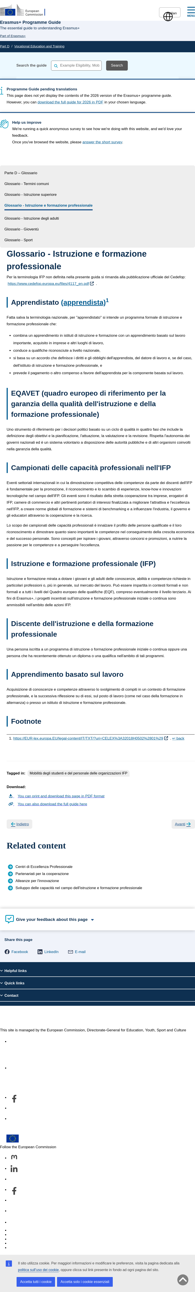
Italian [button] (170, 13)
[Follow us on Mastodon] (14, 1158)
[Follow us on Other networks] (14, 1211)
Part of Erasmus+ (13, 36)
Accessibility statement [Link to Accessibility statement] (28, 1042)
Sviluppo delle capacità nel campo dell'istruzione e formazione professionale (78, 888)
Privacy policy (20, 1243)
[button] (16, 951)
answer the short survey (102, 142)
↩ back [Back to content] (178, 738)
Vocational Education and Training (39, 46)
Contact (15, 1222)
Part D (5, 46)
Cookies (15, 1239)
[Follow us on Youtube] (14, 1200)
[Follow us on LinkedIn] (14, 1169)
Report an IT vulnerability (30, 1230)
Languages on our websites (32, 1235)
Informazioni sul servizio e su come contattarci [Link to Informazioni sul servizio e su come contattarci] (47, 1068)
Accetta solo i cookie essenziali (85, 1282)
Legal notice (19, 1248)
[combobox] (76, 65)
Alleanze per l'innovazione (37, 881)
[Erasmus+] (25, 10)
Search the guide (31, 65)
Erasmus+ (17, 1017)
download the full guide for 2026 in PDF (70, 102)
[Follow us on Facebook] (14, 1190)
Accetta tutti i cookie (36, 1282)
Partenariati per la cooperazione (42, 874)
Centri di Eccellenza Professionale (44, 867)
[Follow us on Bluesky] (14, 1179)
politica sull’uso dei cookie (38, 1270)
